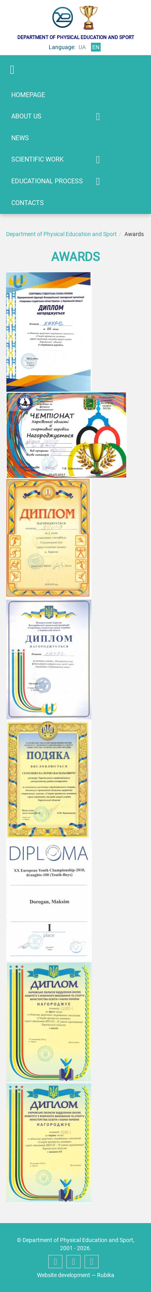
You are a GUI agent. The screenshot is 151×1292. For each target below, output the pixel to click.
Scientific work (37, 159)
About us (26, 116)
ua (82, 47)
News (20, 138)
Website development (63, 1275)
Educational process (47, 181)
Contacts (27, 203)
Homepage (28, 95)
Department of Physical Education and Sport (61, 234)
